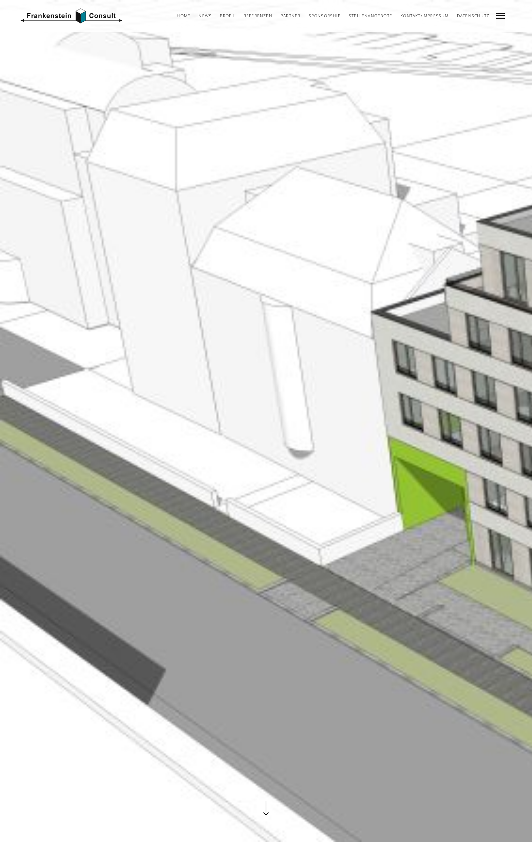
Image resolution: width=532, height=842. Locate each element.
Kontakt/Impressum (424, 16)
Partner (290, 16)
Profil (227, 16)
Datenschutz (473, 16)
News (205, 16)
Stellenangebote (370, 16)
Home (183, 16)
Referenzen (258, 16)
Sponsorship (325, 16)
